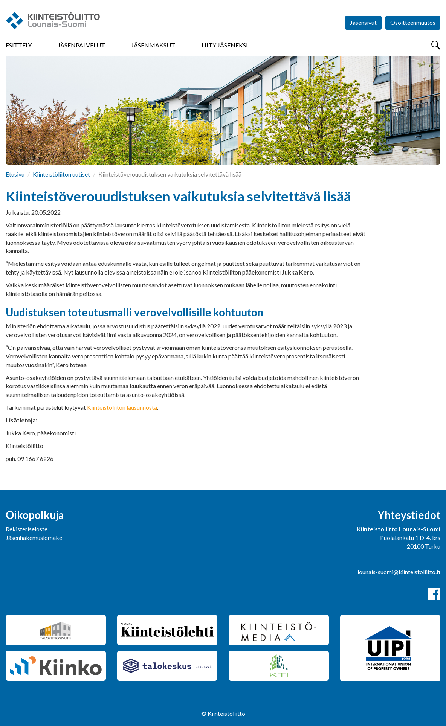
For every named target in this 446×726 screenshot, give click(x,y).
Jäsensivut (363, 22)
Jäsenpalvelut (81, 45)
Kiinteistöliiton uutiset (61, 174)
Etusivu (15, 174)
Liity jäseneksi (225, 45)
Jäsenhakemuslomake (34, 537)
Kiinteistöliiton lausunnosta (122, 407)
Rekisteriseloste (26, 528)
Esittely (19, 45)
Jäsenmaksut (153, 45)
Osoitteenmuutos (412, 22)
